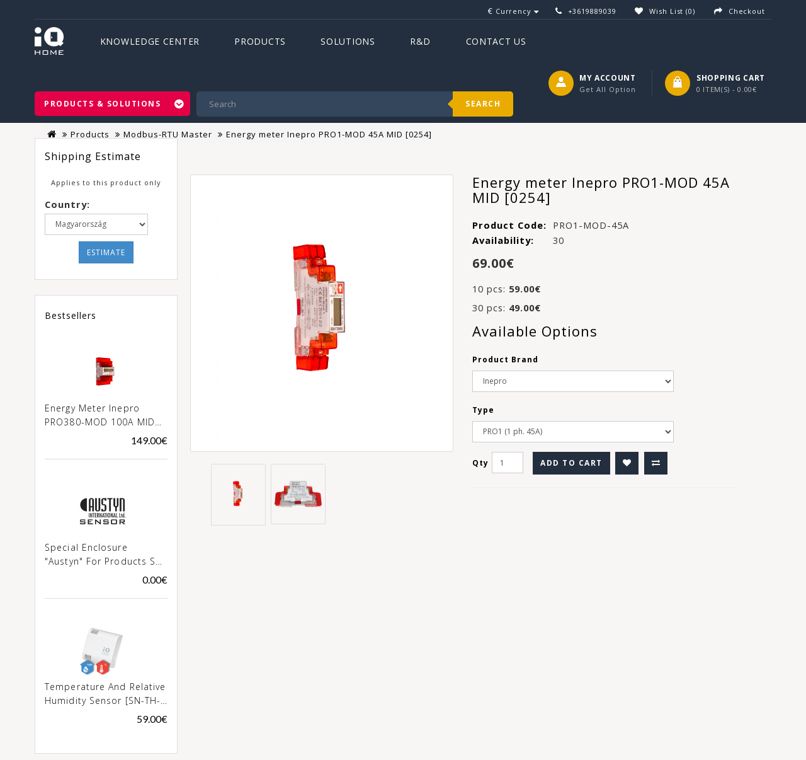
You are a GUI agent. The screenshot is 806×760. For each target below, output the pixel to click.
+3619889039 (592, 11)
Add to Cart (571, 463)
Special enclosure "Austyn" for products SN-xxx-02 (106, 555)
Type (483, 410)
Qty (480, 463)
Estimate (106, 252)
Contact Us (496, 41)
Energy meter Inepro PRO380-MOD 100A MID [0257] (100, 416)
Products (260, 41)
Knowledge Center (150, 41)
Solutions (348, 41)
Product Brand (505, 359)
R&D (420, 41)
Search (483, 103)
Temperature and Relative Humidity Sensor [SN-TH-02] (105, 694)
